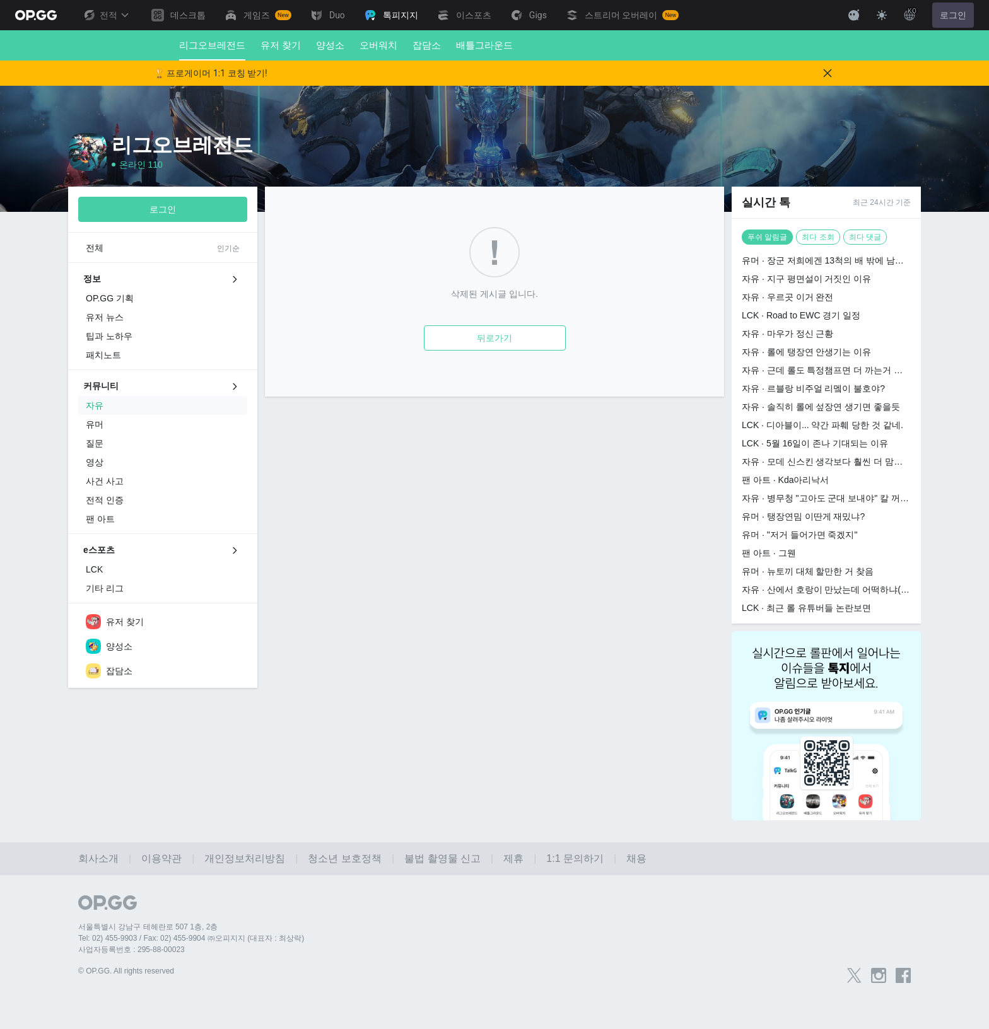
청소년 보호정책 (344, 858)
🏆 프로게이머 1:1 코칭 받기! (210, 73)
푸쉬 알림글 (767, 237)
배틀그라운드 (484, 45)
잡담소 (427, 45)
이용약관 (161, 858)
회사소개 (98, 858)
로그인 (953, 15)
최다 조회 (818, 237)
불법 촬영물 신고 (442, 858)
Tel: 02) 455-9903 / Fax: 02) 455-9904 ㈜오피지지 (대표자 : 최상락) (191, 938)
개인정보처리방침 (244, 858)
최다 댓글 (865, 237)
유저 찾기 (280, 45)
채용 (636, 858)
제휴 (513, 858)
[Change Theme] (881, 15)
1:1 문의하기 (575, 858)
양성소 (330, 45)
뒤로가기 (494, 338)
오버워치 (378, 45)
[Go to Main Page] (36, 15)
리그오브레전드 (212, 50)
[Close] (827, 73)
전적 (106, 15)
